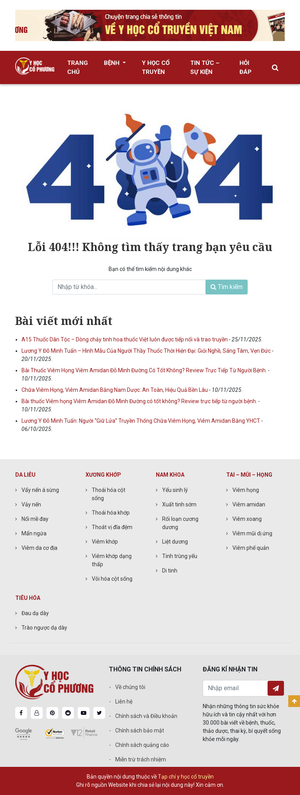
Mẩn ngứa (33, 533)
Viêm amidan (248, 504)
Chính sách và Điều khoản (146, 716)
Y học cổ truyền (156, 67)
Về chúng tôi (130, 687)
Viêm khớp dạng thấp (112, 560)
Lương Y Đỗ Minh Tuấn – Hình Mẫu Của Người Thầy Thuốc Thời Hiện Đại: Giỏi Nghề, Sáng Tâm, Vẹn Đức (146, 351)
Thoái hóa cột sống (108, 494)
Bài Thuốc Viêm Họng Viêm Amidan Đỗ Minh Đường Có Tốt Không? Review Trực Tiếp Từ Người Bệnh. (144, 370)
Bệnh (112, 62)
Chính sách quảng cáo (142, 745)
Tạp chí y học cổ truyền (186, 776)
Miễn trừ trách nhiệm (140, 759)
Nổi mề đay (34, 519)
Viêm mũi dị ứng (252, 533)
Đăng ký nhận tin (276, 688)
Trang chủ (77, 67)
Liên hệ (123, 701)
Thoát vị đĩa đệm (112, 527)
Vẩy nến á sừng (40, 490)
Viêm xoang (247, 519)
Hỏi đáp (245, 67)
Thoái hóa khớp (111, 513)
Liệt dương (175, 541)
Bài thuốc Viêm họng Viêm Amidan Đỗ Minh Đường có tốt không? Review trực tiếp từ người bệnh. (139, 401)
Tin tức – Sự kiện (205, 67)
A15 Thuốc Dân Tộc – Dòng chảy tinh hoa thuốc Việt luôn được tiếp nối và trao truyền (125, 339)
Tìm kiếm (227, 287)
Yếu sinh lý (175, 490)
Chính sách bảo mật (139, 730)
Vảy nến (31, 504)
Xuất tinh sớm (179, 504)
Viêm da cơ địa (39, 548)
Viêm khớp (105, 541)
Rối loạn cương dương (180, 523)
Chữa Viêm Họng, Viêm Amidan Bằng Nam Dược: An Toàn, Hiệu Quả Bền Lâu (115, 390)
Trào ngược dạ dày (44, 628)
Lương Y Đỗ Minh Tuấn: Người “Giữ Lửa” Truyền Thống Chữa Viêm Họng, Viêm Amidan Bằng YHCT (141, 421)
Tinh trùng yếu (179, 556)
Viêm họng (245, 490)
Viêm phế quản (250, 548)
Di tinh (169, 570)
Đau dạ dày (35, 613)
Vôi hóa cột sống (112, 579)
